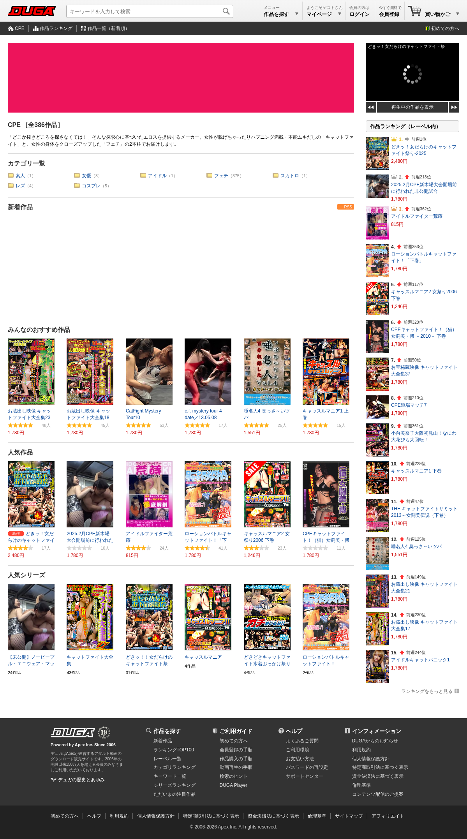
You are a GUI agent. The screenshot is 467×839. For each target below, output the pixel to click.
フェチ (221, 175)
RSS (348, 207)
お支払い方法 (300, 758)
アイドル (157, 175)
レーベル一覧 (167, 758)
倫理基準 (361, 785)
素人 (20, 175)
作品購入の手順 (236, 758)
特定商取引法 (380, 767)
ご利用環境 (297, 750)
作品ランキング (56, 28)
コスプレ (91, 186)
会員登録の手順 (236, 750)
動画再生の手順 (236, 767)
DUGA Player (233, 785)
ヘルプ (294, 731)
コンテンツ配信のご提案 (378, 794)
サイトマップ (349, 816)
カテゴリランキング (174, 767)
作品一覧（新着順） (109, 28)
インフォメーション (376, 731)
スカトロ (289, 175)
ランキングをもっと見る (427, 691)
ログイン (359, 14)
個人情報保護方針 (370, 758)
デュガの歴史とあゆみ (81, 780)
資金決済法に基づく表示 (273, 816)
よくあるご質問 (302, 741)
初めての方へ (445, 28)
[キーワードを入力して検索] (149, 11)
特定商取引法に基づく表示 (211, 816)
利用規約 (361, 750)
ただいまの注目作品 (174, 794)
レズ (20, 186)
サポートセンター (304, 776)
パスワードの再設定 (307, 767)
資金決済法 (378, 776)
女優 (86, 175)
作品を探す (167, 731)
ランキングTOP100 (173, 750)
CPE (20, 28)
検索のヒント (234, 776)
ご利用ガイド (236, 731)
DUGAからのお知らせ (375, 741)
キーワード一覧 (169, 776)
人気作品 (20, 452)
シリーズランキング (174, 785)
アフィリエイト (388, 816)
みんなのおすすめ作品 (39, 329)
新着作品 (20, 207)
